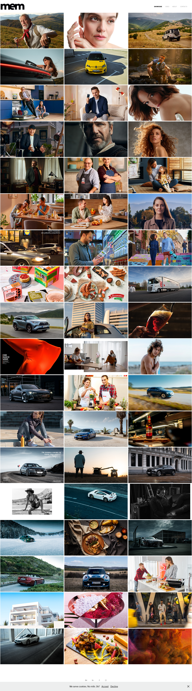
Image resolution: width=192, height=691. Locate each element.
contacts (183, 6)
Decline (114, 686)
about (174, 6)
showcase (158, 6)
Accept (105, 686)
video (167, 6)
